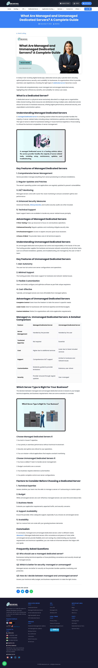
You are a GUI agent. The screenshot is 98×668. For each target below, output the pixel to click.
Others (78, 9)
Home (9, 9)
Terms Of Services (55, 623)
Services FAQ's (75, 628)
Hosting (16, 9)
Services (60, 9)
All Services (31, 641)
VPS (24, 9)
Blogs (73, 607)
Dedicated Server (34, 9)
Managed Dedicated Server (35, 610)
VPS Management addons (35, 628)
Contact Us (69, 9)
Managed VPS (53, 610)
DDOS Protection (32, 639)
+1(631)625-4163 (13, 635)
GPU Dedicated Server (34, 618)
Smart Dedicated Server (34, 613)
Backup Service (32, 631)
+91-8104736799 (13, 640)
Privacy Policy (53, 621)
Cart (88, 9)
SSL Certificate (32, 634)
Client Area (75, 610)
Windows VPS (53, 613)
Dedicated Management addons (37, 626)
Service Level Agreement (56, 626)
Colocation (31, 636)
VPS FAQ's (74, 623)
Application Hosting (48, 9)
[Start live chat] (86, 3)
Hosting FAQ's (75, 621)
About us (74, 613)
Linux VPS (52, 607)
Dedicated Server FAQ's (78, 626)
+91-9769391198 (13, 638)
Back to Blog (21, 33)
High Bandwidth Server (34, 615)
